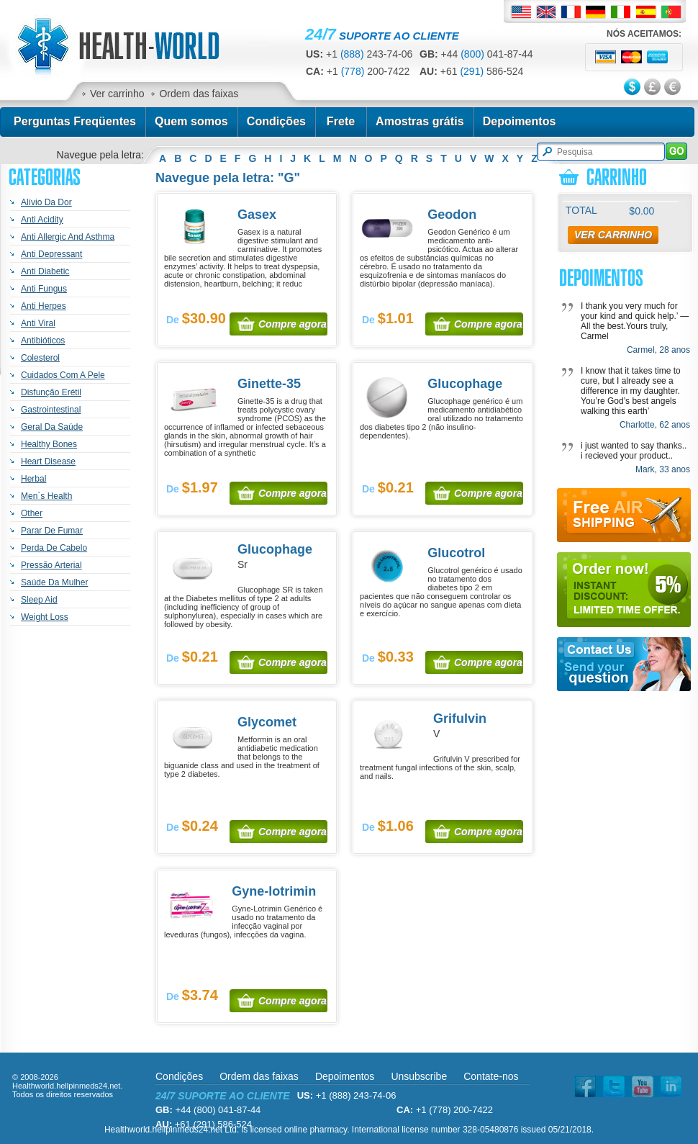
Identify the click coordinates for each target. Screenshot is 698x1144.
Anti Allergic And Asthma (67, 237)
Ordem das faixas (198, 93)
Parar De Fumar (52, 531)
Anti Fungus (44, 289)
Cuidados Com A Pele (63, 375)
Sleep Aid (39, 600)
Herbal (33, 479)
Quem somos (191, 121)
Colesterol (40, 358)
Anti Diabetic (45, 271)
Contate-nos (490, 1076)
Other (31, 513)
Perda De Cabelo (54, 548)
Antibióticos (43, 340)
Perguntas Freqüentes (75, 121)
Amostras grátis (420, 121)
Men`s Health (46, 496)
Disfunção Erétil (51, 392)
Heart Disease (48, 461)
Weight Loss (44, 617)
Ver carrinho (117, 93)
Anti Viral (38, 323)
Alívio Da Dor (46, 202)
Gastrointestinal (51, 410)
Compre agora (292, 324)
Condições (276, 121)
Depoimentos (519, 121)
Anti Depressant (51, 254)
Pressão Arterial (51, 565)
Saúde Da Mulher (54, 582)
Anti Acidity (42, 220)
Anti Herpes (43, 306)
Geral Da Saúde (52, 427)
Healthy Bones (49, 444)
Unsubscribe (419, 1076)
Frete (341, 121)
